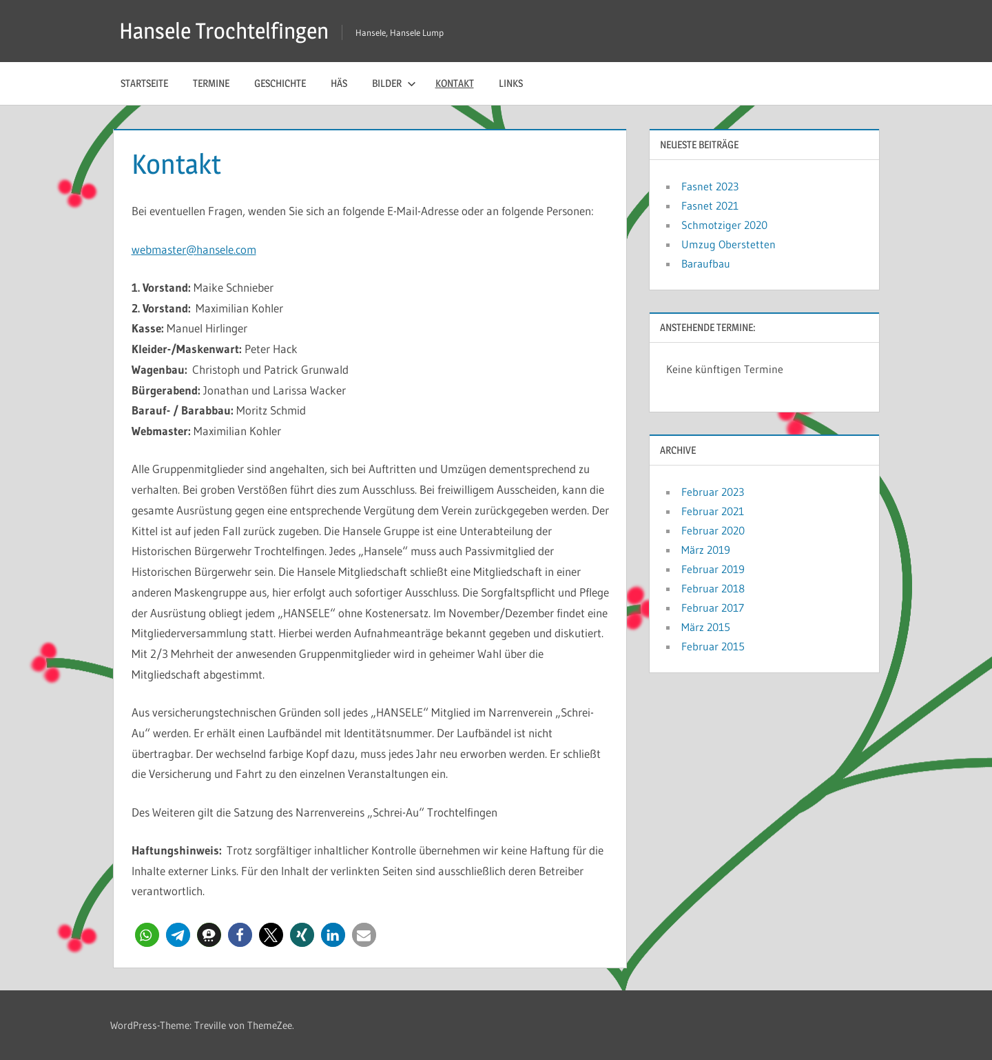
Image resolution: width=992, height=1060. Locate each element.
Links (511, 83)
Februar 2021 (712, 511)
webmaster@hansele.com (194, 249)
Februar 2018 (713, 588)
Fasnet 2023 (709, 186)
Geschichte (280, 83)
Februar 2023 (712, 492)
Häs (339, 83)
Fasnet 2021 (709, 205)
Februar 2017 (712, 607)
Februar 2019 (713, 569)
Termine (211, 83)
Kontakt (454, 83)
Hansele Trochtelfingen (224, 30)
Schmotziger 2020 (724, 225)
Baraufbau (705, 263)
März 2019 (705, 550)
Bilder (394, 83)
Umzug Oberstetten (728, 244)
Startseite (144, 83)
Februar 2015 (713, 646)
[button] (147, 935)
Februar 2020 (713, 530)
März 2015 (705, 627)
